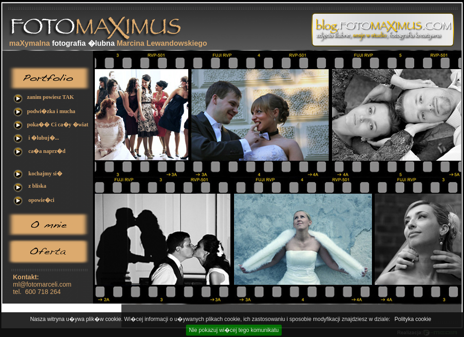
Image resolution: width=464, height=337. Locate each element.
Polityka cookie (412, 319)
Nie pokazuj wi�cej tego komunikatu (233, 330)
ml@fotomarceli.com (42, 284)
